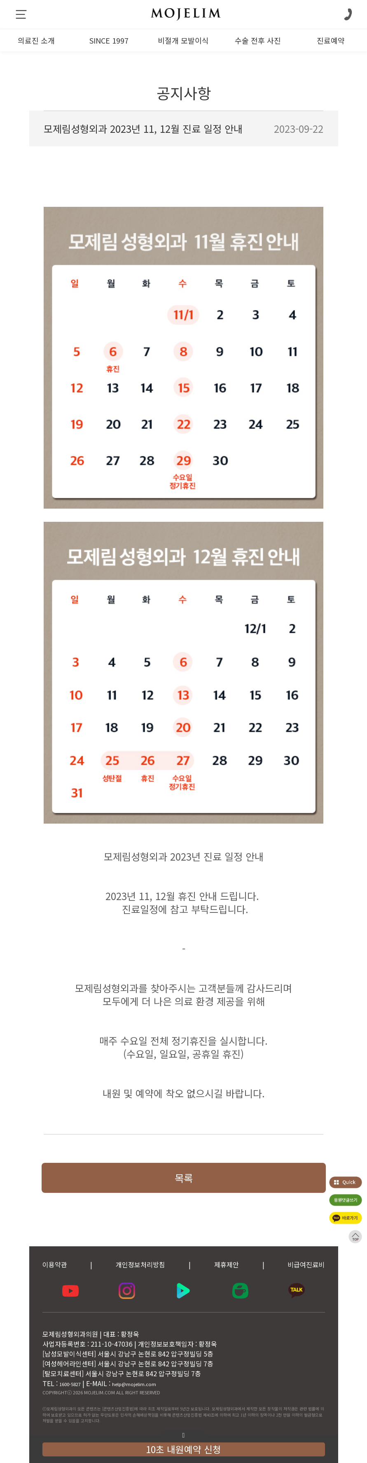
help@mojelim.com (134, 1384)
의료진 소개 (36, 40)
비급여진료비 (306, 1264)
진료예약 (331, 40)
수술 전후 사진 (258, 40)
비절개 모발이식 (183, 40)
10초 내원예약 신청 (183, 1449)
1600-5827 (70, 1384)
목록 (184, 1178)
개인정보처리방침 (140, 1264)
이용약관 (54, 1264)
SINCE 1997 (109, 40)
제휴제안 (226, 1264)
